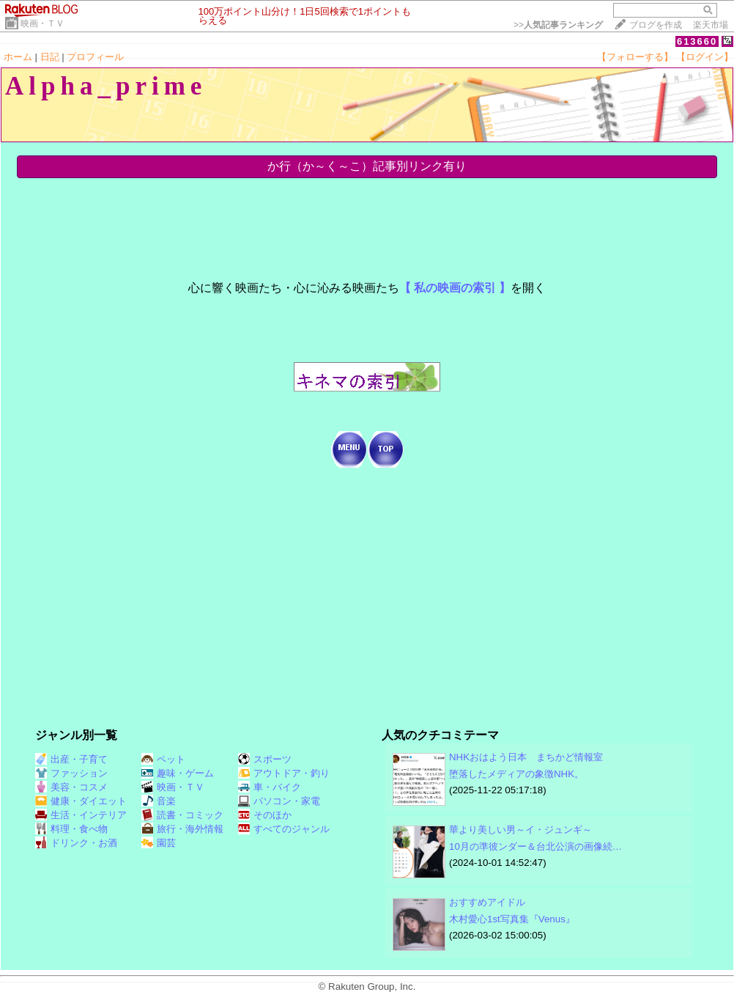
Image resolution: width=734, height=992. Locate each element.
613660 (697, 41)
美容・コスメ (71, 787)
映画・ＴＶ (42, 23)
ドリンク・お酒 (76, 842)
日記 (49, 56)
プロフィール (95, 56)
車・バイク (269, 787)
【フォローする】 (635, 56)
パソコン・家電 (279, 801)
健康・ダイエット (81, 801)
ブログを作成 (655, 25)
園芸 (158, 842)
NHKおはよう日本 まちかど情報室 (526, 757)
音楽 (158, 801)
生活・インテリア (81, 814)
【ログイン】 (704, 56)
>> (558, 25)
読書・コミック (182, 814)
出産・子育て (71, 759)
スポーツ (265, 759)
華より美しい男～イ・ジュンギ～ (520, 829)
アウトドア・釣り (284, 773)
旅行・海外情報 (182, 828)
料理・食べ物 (71, 828)
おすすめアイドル (487, 902)
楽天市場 (710, 25)
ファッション (71, 773)
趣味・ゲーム (177, 773)
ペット (163, 759)
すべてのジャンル (284, 828)
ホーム (18, 56)
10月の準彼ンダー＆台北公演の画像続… (535, 846)
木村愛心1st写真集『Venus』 (512, 919)
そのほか (265, 814)
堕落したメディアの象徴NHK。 (516, 773)
